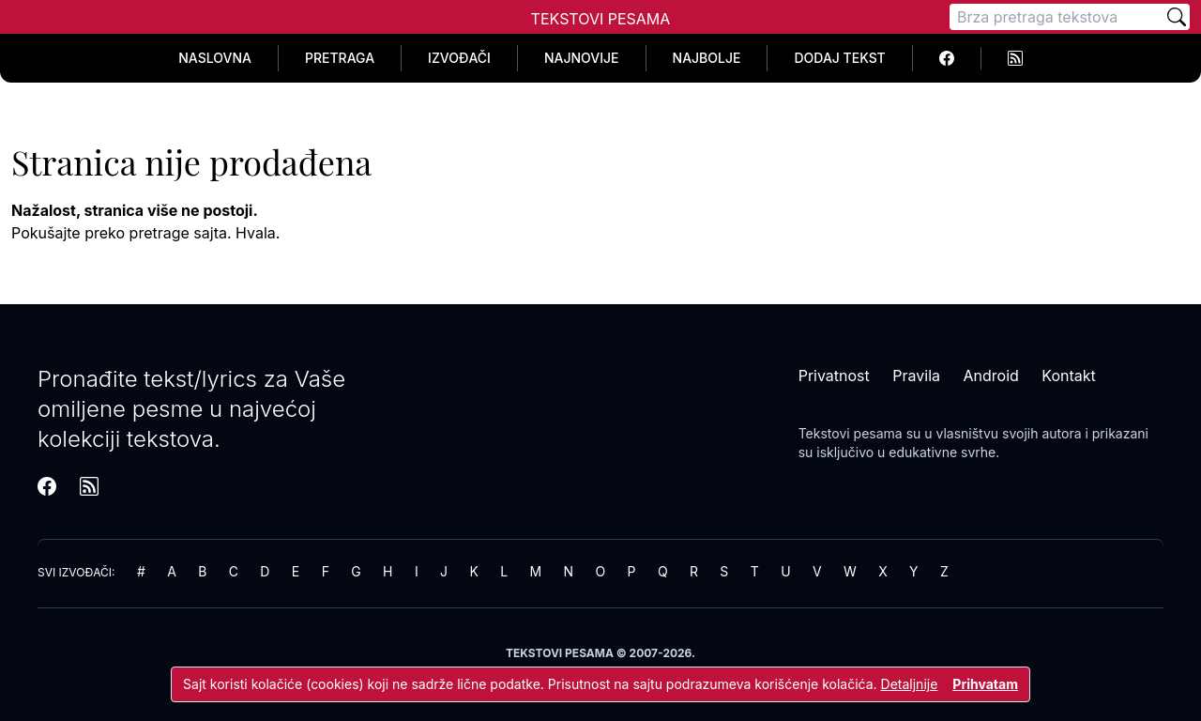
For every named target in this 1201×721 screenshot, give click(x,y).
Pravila (916, 375)
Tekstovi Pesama (601, 18)
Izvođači (459, 58)
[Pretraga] (1056, 17)
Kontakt (1068, 375)
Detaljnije (909, 684)
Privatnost (834, 375)
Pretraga (339, 58)
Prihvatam (985, 684)
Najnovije (581, 58)
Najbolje (707, 58)
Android (991, 375)
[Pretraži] (1176, 17)
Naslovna (214, 58)
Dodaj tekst (839, 58)
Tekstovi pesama (850, 433)
